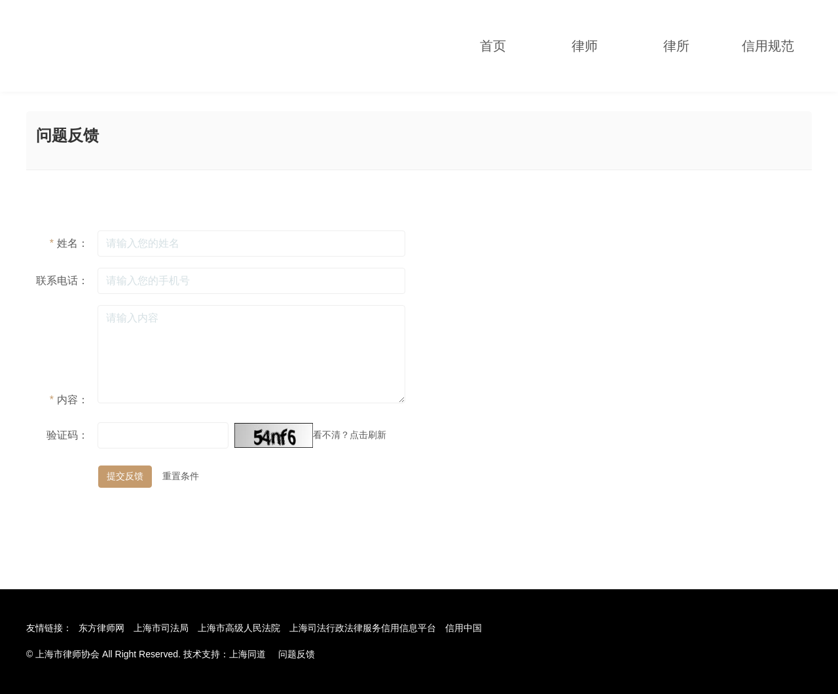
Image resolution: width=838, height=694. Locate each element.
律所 (676, 46)
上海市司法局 (161, 628)
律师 (585, 46)
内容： (69, 399)
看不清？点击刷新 (349, 434)
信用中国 (463, 628)
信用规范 (768, 46)
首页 (493, 46)
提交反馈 (125, 476)
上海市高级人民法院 (239, 628)
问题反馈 (296, 654)
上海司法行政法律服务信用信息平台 (362, 628)
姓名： (69, 243)
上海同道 (247, 654)
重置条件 (180, 476)
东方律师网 (101, 628)
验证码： (67, 435)
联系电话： (62, 280)
